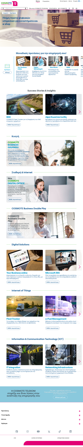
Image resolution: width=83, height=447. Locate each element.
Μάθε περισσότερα (15, 163)
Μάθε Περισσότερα (14, 124)
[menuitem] (17, 431)
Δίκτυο (70, 1)
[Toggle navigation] (76, 8)
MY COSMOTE (62, 8)
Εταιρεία (75, 1)
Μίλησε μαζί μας (60, 397)
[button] (69, 8)
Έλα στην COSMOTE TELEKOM (38, 8)
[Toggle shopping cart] (74, 8)
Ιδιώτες (38, 1)
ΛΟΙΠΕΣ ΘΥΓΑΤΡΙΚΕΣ (36, 438)
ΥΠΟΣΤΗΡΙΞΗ (53, 8)
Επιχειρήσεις (46, 1)
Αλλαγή (7, 72)
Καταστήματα (63, 1)
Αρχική (5, 13)
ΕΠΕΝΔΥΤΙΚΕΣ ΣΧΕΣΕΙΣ (63, 438)
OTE (15, 438)
